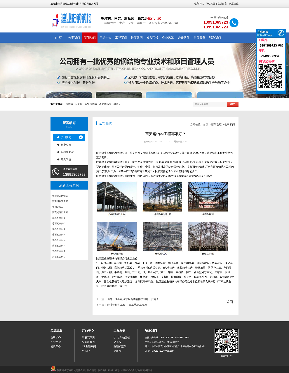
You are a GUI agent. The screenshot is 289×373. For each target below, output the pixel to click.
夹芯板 (218, 272)
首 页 (58, 37)
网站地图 (210, 3)
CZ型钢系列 (89, 346)
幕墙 (127, 272)
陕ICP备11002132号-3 (110, 370)
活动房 (78, 104)
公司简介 (56, 337)
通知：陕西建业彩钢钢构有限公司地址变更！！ (134, 299)
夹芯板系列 (88, 342)
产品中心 (105, 37)
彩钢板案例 (120, 346)
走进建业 (56, 330)
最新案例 (137, 37)
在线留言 (222, 3)
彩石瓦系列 (88, 337)
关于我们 (74, 37)
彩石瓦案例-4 (58, 241)
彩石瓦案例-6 (58, 230)
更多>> (86, 350)
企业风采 (168, 37)
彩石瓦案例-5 (58, 235)
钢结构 (69, 104)
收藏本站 (199, 3)
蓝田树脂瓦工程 (60, 202)
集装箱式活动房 (60, 196)
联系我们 (215, 37)
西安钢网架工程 (60, 213)
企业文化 (56, 342)
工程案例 (121, 37)
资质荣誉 (152, 37)
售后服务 (199, 37)
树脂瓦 (117, 104)
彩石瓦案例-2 (58, 252)
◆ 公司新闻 (64, 137)
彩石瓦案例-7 (58, 224)
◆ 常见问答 (64, 159)
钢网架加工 (57, 208)
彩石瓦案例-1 (58, 257)
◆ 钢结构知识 (65, 152)
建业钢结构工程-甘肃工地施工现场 (127, 304)
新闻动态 (90, 37)
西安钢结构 (91, 104)
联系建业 (233, 3)
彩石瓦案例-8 (58, 219)
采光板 (117, 342)
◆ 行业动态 (64, 144)
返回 (229, 302)
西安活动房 (105, 104)
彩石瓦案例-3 (58, 246)
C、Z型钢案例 (122, 337)
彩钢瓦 (200, 162)
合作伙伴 (184, 37)
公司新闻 (229, 124)
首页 (205, 124)
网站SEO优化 (129, 370)
